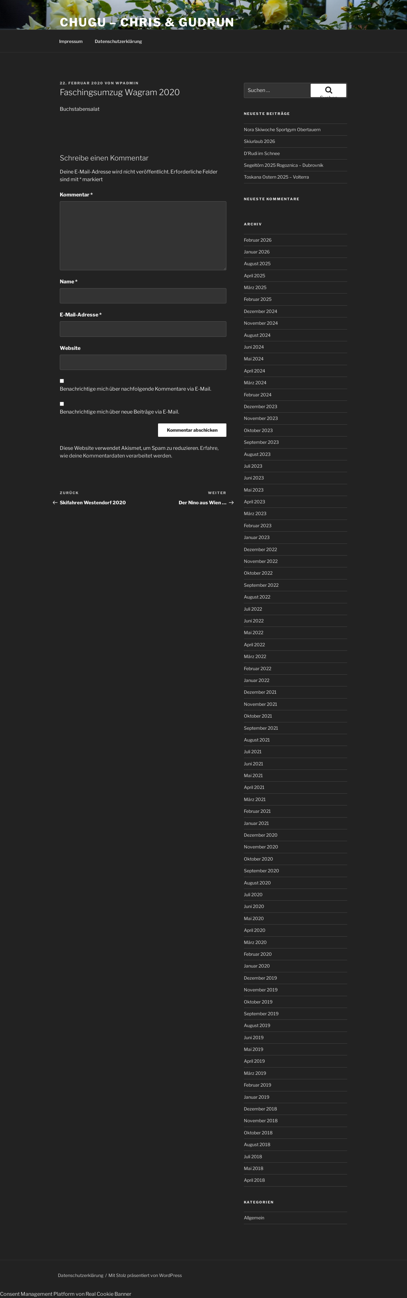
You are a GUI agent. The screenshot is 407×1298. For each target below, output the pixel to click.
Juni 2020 (254, 906)
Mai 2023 (254, 490)
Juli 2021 (253, 751)
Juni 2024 (254, 347)
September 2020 (261, 870)
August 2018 (257, 1144)
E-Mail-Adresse (81, 315)
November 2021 (260, 704)
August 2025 (257, 263)
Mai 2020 (254, 918)
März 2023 (255, 513)
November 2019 (261, 989)
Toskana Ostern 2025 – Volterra (276, 177)
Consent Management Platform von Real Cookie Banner (65, 1294)
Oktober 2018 (258, 1132)
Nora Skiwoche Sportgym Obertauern (282, 129)
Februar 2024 (258, 394)
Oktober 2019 (258, 1001)
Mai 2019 (253, 1049)
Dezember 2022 (260, 549)
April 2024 (254, 370)
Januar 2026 (257, 251)
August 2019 (257, 1025)
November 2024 (261, 323)
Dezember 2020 (261, 835)
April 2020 (255, 930)
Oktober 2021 (258, 716)
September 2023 (261, 442)
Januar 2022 (256, 680)
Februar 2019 (257, 1085)
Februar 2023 (258, 525)
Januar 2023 (257, 537)
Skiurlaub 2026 (259, 141)
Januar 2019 (256, 1097)
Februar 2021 (257, 811)
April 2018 (254, 1180)
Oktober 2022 (258, 573)
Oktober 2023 (258, 430)
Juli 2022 (253, 609)
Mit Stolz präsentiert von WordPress (145, 1275)
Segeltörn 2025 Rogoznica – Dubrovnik (283, 165)
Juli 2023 (253, 466)
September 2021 (261, 728)
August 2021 (257, 739)
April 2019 (254, 1061)
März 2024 (255, 382)
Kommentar (76, 195)
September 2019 (261, 1013)
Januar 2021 (256, 823)
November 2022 (261, 561)
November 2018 (261, 1120)
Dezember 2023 (260, 406)
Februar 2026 (258, 240)
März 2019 (255, 1073)
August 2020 (257, 882)
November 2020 (261, 846)
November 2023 (261, 418)
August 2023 (257, 454)
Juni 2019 (254, 1037)
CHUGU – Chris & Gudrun (147, 22)
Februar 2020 (258, 954)
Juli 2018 (253, 1156)
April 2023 (254, 501)
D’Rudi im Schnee (262, 153)
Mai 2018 (253, 1168)
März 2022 (255, 656)
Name (69, 282)
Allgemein (254, 1217)
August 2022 (257, 596)
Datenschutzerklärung (118, 41)
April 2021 (254, 787)
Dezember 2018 (260, 1108)
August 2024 (257, 335)
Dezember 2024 (260, 311)
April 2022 (254, 644)
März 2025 (255, 287)
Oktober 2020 (258, 859)
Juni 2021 (253, 763)
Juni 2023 (254, 477)
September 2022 (261, 585)
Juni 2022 (254, 620)
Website (70, 348)
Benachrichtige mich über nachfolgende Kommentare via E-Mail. (135, 389)
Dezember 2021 (260, 692)
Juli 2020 (253, 894)
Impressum (71, 41)
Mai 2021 (253, 775)
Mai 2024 (254, 358)
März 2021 (255, 799)
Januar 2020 (257, 965)
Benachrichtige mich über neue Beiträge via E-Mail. (119, 412)
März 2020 (255, 942)
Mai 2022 (253, 632)
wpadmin (127, 83)
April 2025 (254, 275)
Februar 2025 (258, 299)
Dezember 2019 (260, 978)
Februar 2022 (257, 668)
